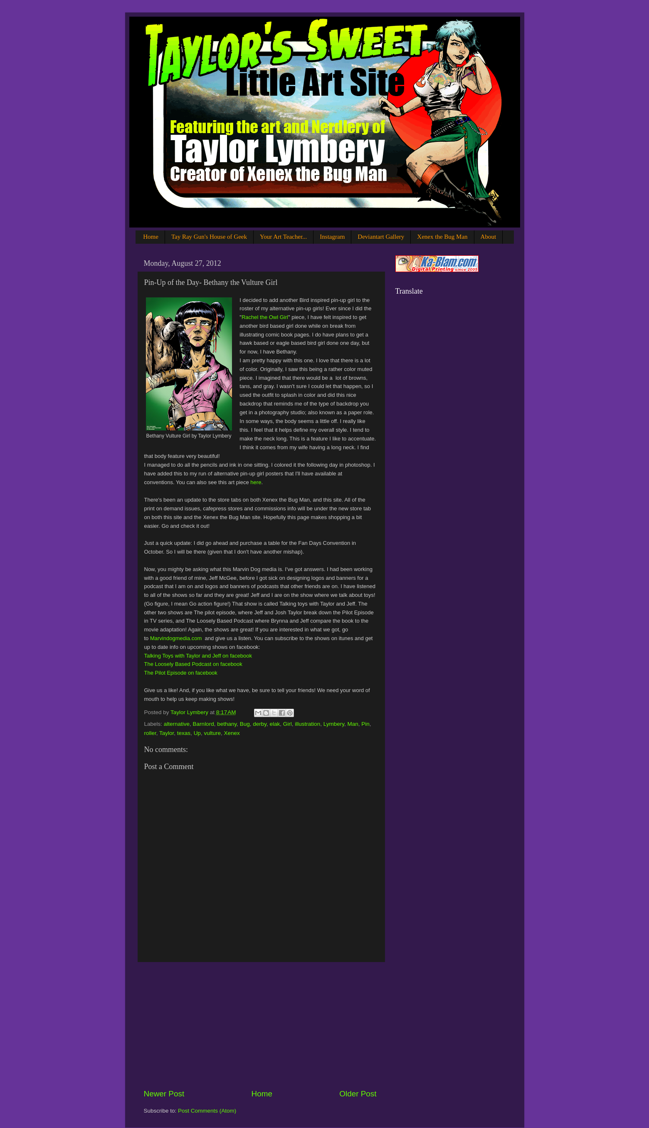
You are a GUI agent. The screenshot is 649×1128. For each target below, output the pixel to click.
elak (275, 724)
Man (352, 724)
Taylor (166, 733)
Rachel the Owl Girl (265, 317)
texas (183, 733)
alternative (177, 724)
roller (150, 733)
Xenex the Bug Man (442, 236)
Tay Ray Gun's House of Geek (209, 236)
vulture (212, 733)
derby (260, 724)
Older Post (357, 1093)
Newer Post (164, 1093)
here (255, 482)
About (488, 236)
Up (197, 733)
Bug (245, 724)
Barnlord (203, 724)
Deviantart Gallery (381, 236)
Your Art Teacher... (283, 236)
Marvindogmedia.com (176, 638)
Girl (287, 724)
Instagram (332, 236)
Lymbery (333, 724)
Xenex (231, 733)
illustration (307, 724)
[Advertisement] (260, 1025)
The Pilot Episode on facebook (180, 673)
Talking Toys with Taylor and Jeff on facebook (198, 656)
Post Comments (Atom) (207, 1111)
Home (150, 236)
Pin (365, 724)
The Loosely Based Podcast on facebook (193, 664)
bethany (227, 724)
